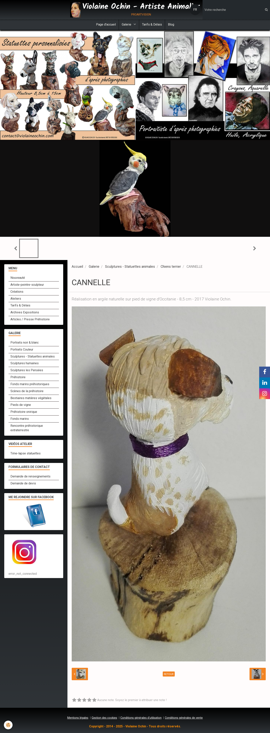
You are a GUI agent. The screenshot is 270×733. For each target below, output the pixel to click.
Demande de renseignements (30, 476)
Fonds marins (19, 419)
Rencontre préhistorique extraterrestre (26, 428)
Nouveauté (17, 278)
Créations (16, 291)
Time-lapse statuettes (25, 453)
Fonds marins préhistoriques (29, 384)
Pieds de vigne (20, 405)
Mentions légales (77, 717)
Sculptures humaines (24, 363)
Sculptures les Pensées (26, 370)
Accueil (77, 267)
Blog (171, 24)
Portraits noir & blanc (24, 342)
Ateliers (15, 298)
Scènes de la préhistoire (26, 391)
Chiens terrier (171, 267)
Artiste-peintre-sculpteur (27, 285)
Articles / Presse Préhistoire (30, 319)
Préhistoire (18, 377)
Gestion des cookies (104, 717)
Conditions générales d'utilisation (141, 717)
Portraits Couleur (21, 349)
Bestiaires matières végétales (30, 398)
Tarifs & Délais (152, 24)
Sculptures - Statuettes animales (130, 267)
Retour (169, 674)
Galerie (127, 24)
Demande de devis (23, 483)
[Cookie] (8, 725)
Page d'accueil (106, 24)
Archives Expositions (24, 312)
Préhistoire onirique (23, 412)
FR (195, 9)
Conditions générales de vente (184, 717)
